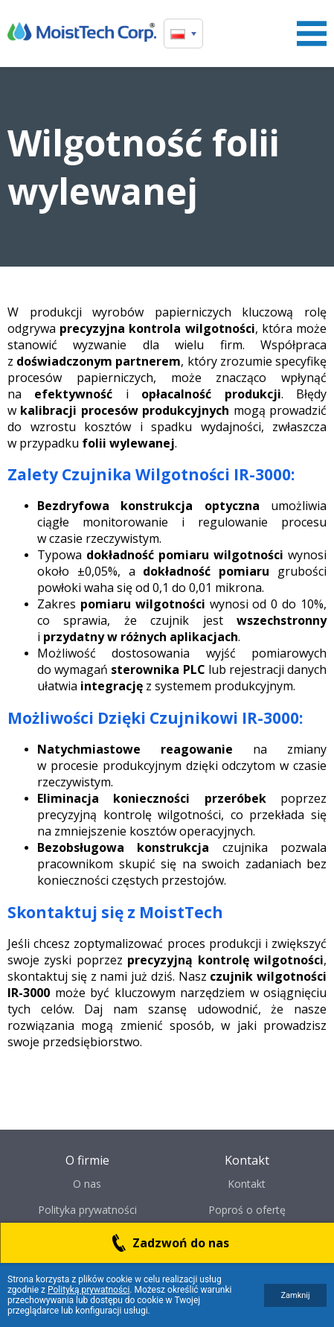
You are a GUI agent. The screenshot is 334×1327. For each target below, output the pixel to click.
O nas (87, 1184)
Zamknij (294, 1295)
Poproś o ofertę (247, 1210)
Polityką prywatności (88, 1290)
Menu (312, 33)
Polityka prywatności (87, 1210)
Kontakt (247, 1184)
